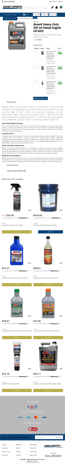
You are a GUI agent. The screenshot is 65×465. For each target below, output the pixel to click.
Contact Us (60, 1)
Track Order (5, 455)
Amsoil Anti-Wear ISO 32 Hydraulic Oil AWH (44, 225)
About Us (54, 1)
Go (35, 17)
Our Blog (18, 451)
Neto (38, 462)
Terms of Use (33, 448)
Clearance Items (6, 451)
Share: (38, 40)
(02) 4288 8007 (9, 1)
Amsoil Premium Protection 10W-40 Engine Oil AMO (47, 384)
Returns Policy (33, 455)
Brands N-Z (10, 18)
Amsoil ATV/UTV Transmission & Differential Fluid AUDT (17, 331)
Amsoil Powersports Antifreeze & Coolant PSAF (14, 278)
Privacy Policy (33, 451)
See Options (17, 232)
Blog (50, 1)
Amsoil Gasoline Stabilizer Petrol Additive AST (45, 278)
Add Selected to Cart (40, 98)
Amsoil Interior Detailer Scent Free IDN (12, 225)
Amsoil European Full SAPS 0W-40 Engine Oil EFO (46, 331)
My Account (5, 448)
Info (28, 218)
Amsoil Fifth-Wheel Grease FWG (10, 384)
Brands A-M (10, 14)
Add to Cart (50, 232)
